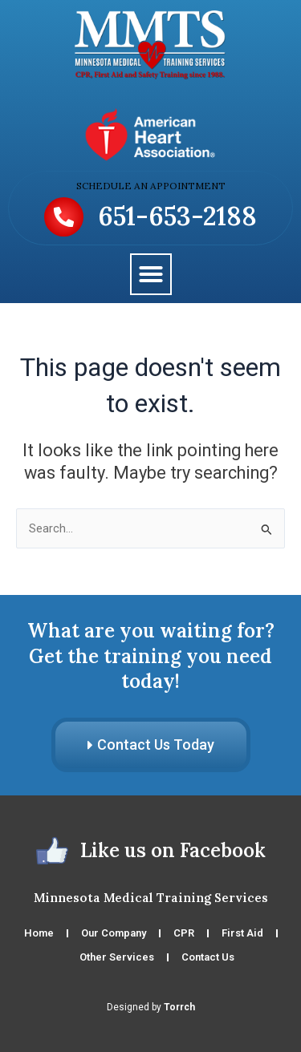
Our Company (113, 933)
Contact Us (207, 957)
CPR (183, 933)
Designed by (151, 1007)
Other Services (116, 957)
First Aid (242, 933)
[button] (151, 274)
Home (39, 933)
